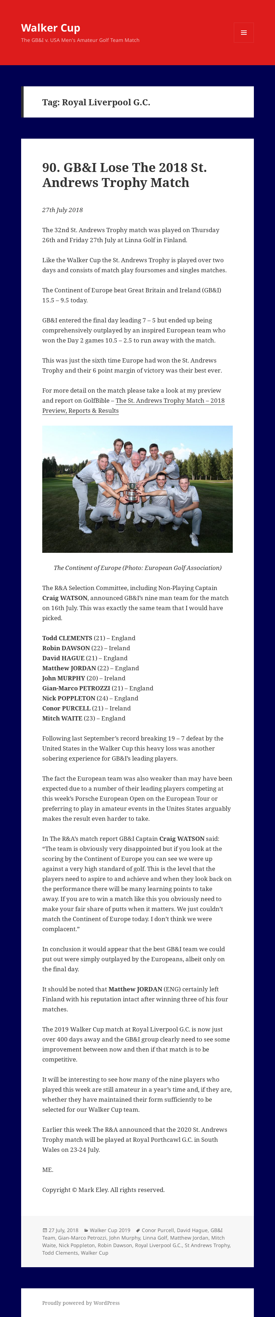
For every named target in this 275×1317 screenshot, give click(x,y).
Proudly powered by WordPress (81, 1302)
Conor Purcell (158, 1230)
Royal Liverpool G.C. (158, 1245)
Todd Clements (60, 1252)
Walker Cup (50, 27)
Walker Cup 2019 (110, 1230)
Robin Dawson (115, 1245)
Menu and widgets (244, 42)
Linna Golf (155, 1237)
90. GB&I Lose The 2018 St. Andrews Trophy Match (124, 175)
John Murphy (124, 1237)
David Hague (192, 1230)
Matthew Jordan (189, 1237)
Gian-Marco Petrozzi (82, 1237)
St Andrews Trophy (207, 1245)
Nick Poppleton (77, 1245)
